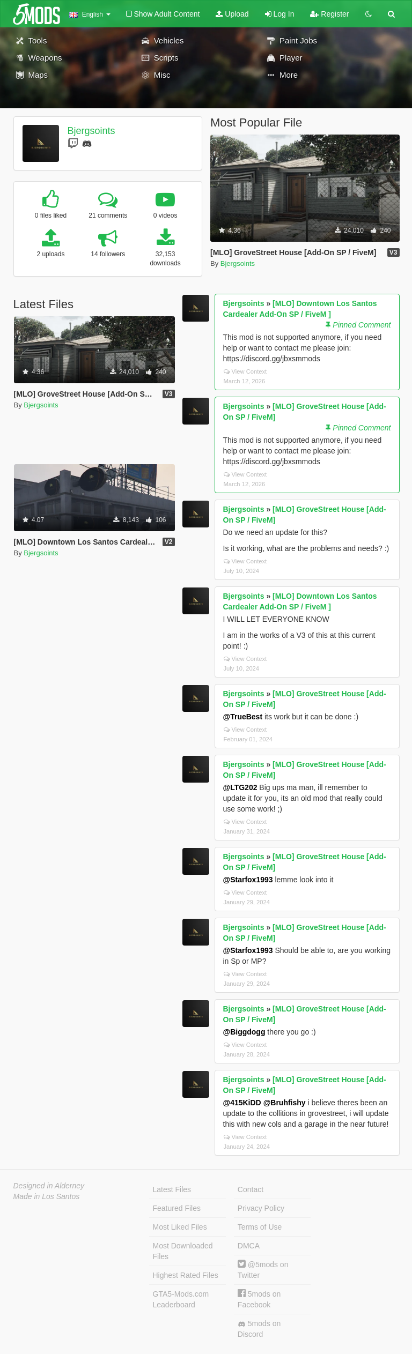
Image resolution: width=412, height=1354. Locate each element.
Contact (250, 1189)
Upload (232, 14)
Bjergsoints (91, 130)
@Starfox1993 (248, 879)
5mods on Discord (259, 1328)
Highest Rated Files (185, 1275)
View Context (245, 371)
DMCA (249, 1245)
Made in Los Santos (46, 1196)
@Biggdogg (244, 1032)
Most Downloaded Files (183, 1251)
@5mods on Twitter (263, 1269)
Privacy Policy (261, 1208)
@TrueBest (243, 716)
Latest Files (172, 1189)
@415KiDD (242, 1102)
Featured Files (177, 1208)
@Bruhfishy (284, 1102)
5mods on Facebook (259, 1299)
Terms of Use (260, 1227)
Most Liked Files (180, 1227)
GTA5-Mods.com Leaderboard (181, 1299)
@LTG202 (240, 787)
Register (329, 14)
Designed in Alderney (49, 1185)
